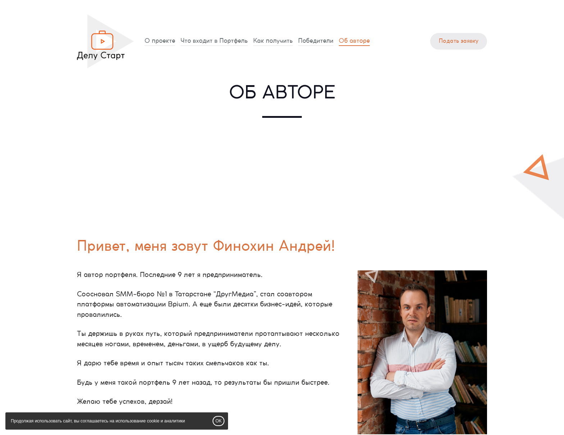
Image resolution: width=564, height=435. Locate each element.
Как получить (273, 41)
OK (218, 421)
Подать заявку (458, 41)
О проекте (160, 41)
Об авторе (354, 41)
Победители (315, 41)
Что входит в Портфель (214, 41)
